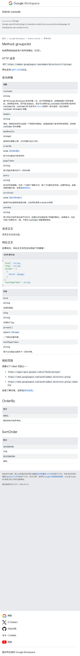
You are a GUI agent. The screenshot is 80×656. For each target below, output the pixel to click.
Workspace (27, 3)
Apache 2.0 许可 (12, 477)
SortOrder (15, 197)
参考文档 (47, 39)
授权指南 (28, 390)
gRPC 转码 (16, 69)
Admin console (11, 12)
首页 (4, 39)
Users (39, 106)
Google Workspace (17, 39)
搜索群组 (26, 188)
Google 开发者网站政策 (53, 477)
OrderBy (14, 151)
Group (20, 274)
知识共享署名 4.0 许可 (44, 474)
